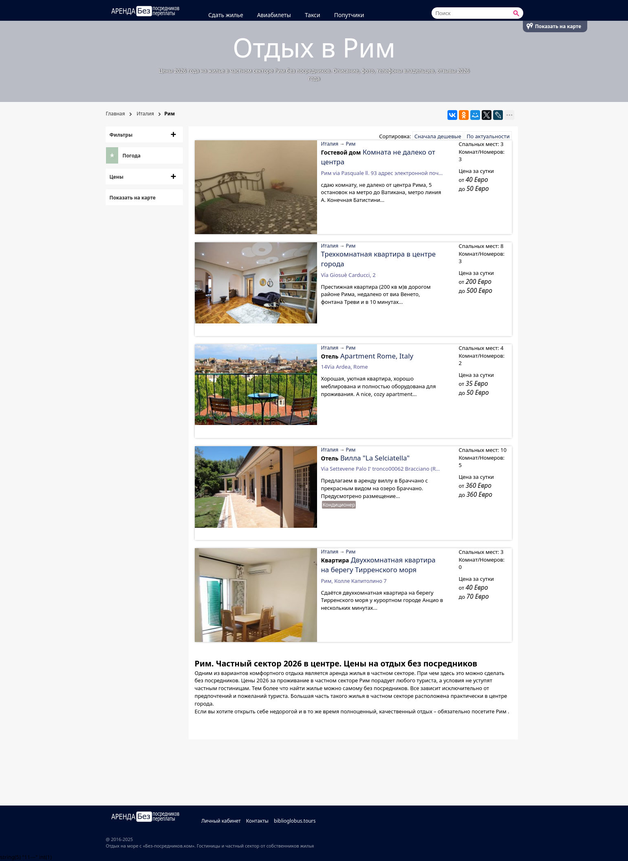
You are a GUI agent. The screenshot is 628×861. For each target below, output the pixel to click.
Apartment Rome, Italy (376, 356)
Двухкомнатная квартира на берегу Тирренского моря (378, 564)
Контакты (257, 820)
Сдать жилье (225, 15)
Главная (115, 113)
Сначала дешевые (437, 136)
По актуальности (488, 136)
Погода (132, 155)
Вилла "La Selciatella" (375, 458)
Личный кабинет (221, 820)
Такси (312, 15)
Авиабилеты (274, 15)
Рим (351, 143)
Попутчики (349, 15)
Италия (144, 113)
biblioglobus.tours (295, 820)
